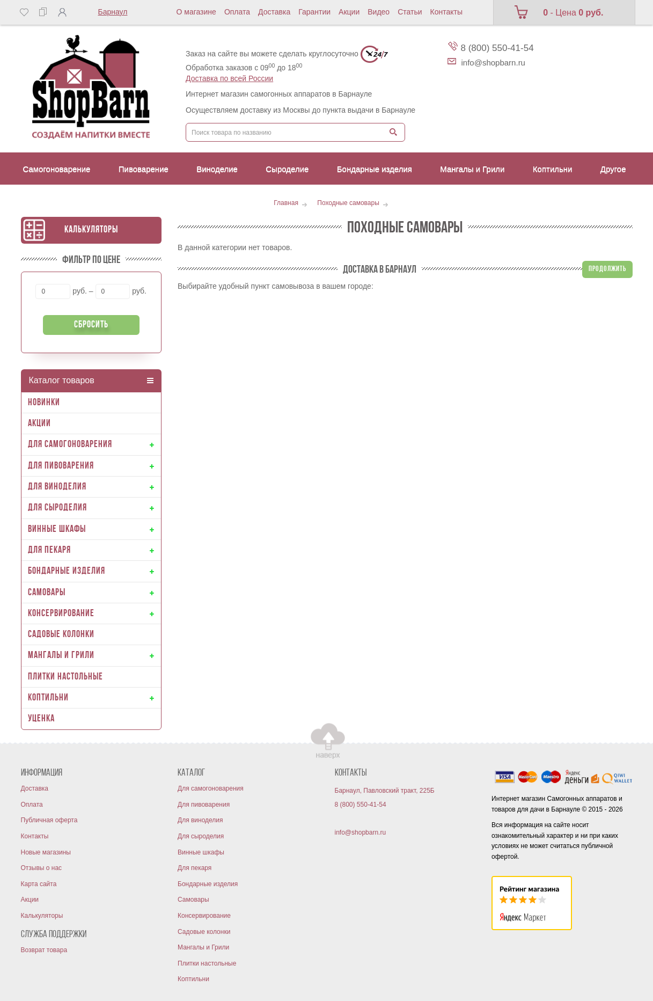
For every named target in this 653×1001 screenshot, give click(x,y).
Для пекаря (194, 868)
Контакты (446, 12)
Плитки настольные (207, 963)
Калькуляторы (91, 230)
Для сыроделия (201, 836)
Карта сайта (39, 884)
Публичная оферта (49, 820)
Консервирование (204, 915)
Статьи (410, 12)
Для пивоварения (204, 804)
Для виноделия (200, 820)
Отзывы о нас (41, 868)
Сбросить (91, 325)
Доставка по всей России (229, 78)
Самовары (193, 899)
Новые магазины (46, 852)
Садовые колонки (204, 932)
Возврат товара (44, 950)
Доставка (274, 12)
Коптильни (193, 979)
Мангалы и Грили (203, 947)
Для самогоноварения (211, 788)
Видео (379, 12)
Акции (349, 12)
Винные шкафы (201, 852)
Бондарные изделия (208, 884)
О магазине (196, 12)
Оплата (237, 12)
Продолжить (607, 269)
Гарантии (314, 12)
